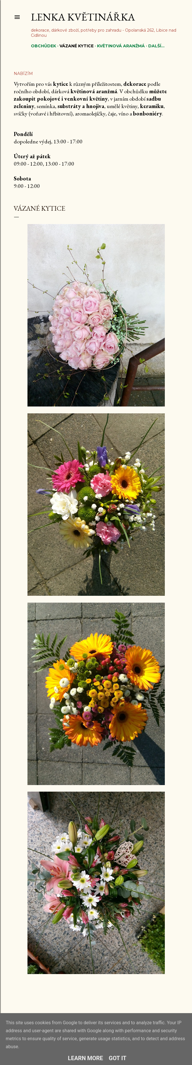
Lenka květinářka (83, 17)
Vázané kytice (77, 45)
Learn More (85, 1058)
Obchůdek (43, 45)
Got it (117, 1058)
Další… (156, 45)
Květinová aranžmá (121, 45)
